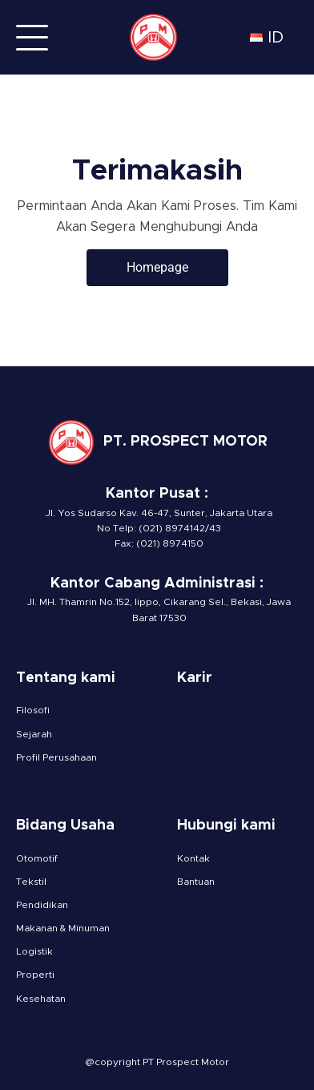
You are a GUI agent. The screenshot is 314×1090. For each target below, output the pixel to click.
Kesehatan (41, 998)
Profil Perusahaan (56, 757)
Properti (35, 974)
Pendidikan (42, 905)
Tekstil (31, 881)
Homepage (157, 267)
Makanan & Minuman (63, 928)
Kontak (193, 858)
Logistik (34, 951)
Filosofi (33, 710)
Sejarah (34, 734)
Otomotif (37, 858)
